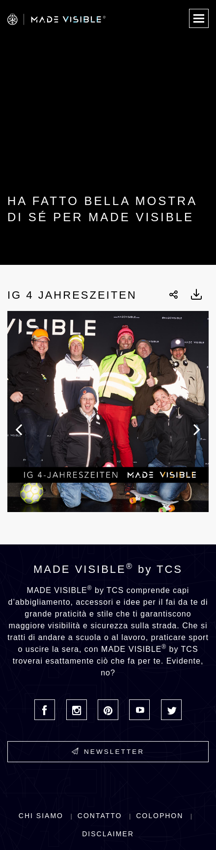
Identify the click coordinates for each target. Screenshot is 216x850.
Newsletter (108, 751)
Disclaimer (108, 834)
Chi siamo (41, 816)
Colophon (159, 816)
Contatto (100, 816)
